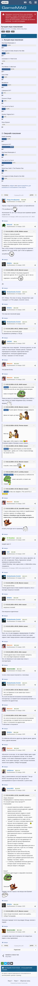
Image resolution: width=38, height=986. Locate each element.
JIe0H (20, 384)
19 (3, 141)
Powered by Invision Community (19, 983)
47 (3, 149)
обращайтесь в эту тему (17, 17)
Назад (6, 195)
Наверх (5, 221)
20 (3, 47)
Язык (10, 981)
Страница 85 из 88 (19, 195)
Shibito (21, 231)
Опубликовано (16, 201)
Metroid (21, 270)
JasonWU (21, 508)
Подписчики (17, 949)
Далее (31, 195)
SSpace (6, 409)
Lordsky (21, 472)
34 (3, 71)
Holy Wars (24, 29)
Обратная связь (25, 981)
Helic (20, 604)
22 (3, 87)
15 (3, 55)
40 (3, 165)
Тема (16, 981)
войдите (12, 185)
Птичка (21, 425)
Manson (6, 387)
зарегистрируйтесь (22, 185)
